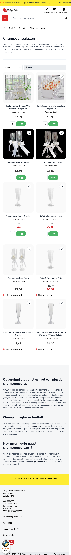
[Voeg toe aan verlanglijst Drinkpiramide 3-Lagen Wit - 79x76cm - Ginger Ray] (29, 76)
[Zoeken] (65, 18)
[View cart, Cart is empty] (64, 10)
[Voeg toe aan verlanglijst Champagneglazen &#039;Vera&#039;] (29, 249)
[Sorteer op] (13, 67)
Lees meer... (8, 52)
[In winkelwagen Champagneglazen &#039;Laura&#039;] (21, 177)
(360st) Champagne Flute (51, 278)
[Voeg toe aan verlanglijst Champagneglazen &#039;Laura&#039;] (29, 133)
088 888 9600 (8, 501)
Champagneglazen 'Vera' (18, 278)
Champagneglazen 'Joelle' (51, 162)
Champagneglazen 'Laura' (18, 162)
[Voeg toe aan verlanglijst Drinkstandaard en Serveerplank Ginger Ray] (61, 76)
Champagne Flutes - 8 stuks (18, 216)
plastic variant (33, 400)
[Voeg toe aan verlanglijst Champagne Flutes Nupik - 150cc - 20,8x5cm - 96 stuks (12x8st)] (61, 303)
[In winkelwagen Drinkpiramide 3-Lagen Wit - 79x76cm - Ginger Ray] (21, 123)
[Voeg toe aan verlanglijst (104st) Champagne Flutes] (61, 186)
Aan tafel (22, 28)
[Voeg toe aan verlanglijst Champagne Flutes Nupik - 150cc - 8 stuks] (29, 303)
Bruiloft (12, 28)
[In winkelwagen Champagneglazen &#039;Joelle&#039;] (53, 177)
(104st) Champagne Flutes (50, 216)
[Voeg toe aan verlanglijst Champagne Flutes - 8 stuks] (29, 186)
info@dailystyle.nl (10, 503)
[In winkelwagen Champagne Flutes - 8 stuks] (21, 233)
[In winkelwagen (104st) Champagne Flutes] (53, 233)
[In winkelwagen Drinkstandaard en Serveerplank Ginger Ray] (53, 123)
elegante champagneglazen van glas (35, 426)
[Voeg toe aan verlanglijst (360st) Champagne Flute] (61, 249)
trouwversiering (28, 459)
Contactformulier (10, 506)
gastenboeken (39, 461)
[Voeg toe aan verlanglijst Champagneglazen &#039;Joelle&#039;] (61, 133)
